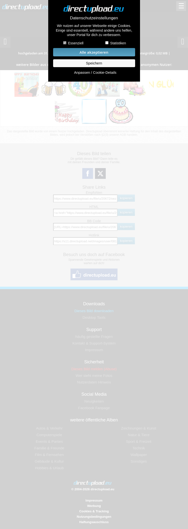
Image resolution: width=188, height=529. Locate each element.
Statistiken (118, 43)
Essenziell (75, 43)
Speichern (94, 63)
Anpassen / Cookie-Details (95, 72)
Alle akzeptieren (94, 52)
